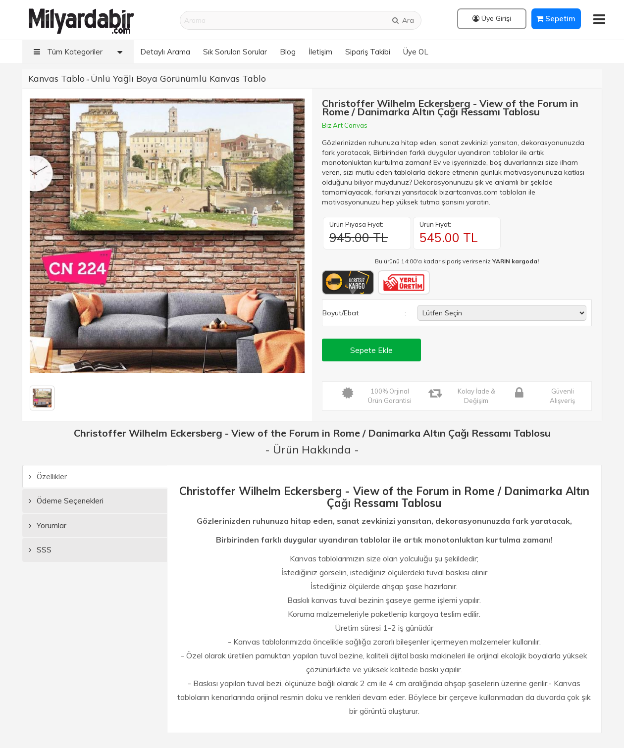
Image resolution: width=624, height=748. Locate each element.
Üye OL (415, 51)
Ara (402, 20)
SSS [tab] (40, 549)
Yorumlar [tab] (47, 525)
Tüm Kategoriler (80, 52)
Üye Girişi (491, 18)
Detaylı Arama (165, 51)
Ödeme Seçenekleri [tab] (66, 500)
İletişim (320, 51)
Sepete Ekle (371, 350)
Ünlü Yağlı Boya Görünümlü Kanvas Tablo (178, 78)
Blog (288, 51)
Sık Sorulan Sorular (235, 51)
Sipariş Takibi (367, 51)
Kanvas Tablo (56, 78)
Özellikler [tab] (48, 476)
